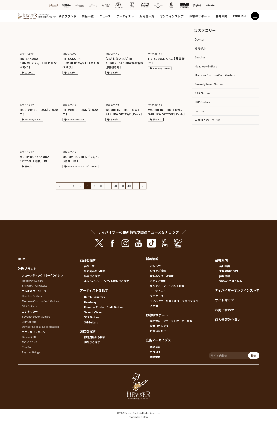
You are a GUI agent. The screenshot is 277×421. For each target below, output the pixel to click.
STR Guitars (202, 93)
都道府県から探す (94, 337)
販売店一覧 (147, 16)
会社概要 (224, 266)
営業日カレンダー (160, 326)
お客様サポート (199, 16)
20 (115, 185)
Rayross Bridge (31, 352)
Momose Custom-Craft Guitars (215, 75)
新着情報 (152, 258)
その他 (154, 306)
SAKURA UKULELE (34, 285)
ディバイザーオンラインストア (237, 290)
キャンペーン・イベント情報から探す (106, 281)
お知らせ (155, 266)
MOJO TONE (29, 342)
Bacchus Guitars (32, 296)
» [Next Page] (143, 185)
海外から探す (92, 342)
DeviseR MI (29, 337)
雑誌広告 (155, 347)
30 (122, 185)
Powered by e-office (138, 417)
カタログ (155, 352)
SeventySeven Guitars (209, 84)
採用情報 (224, 276)
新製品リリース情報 (162, 276)
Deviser (199, 39)
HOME (22, 258)
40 (129, 185)
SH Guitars (91, 322)
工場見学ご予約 (228, 271)
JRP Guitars (202, 102)
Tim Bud (27, 347)
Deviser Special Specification (40, 326)
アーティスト (125, 16)
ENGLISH (239, 16)
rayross (199, 111)
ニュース (105, 16)
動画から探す (92, 276)
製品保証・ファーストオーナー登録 (171, 321)
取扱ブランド (67, 16)
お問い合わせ (158, 331)
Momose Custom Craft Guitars (40, 301)
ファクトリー (158, 296)
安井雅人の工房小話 (207, 120)
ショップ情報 (158, 270)
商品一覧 (88, 16)
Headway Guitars (206, 66)
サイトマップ (224, 300)
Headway (90, 302)
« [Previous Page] (59, 185)
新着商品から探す (94, 271)
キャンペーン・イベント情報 (167, 286)
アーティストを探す (94, 290)
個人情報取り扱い (227, 319)
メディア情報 (158, 281)
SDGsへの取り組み (230, 281)
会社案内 (221, 16)
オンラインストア (172, 16)
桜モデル (200, 48)
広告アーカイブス (158, 340)
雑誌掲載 (155, 357)
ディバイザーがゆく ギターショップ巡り (174, 301)
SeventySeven (93, 312)
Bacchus (200, 57)
